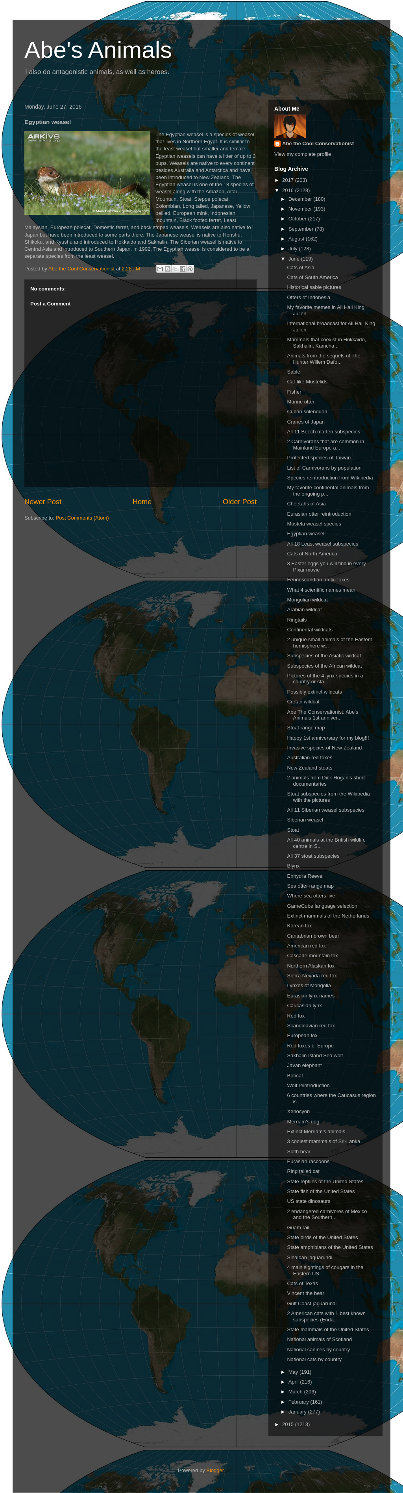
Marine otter (300, 402)
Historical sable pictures (314, 287)
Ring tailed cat (303, 1171)
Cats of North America (312, 554)
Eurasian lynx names (311, 996)
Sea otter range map (310, 886)
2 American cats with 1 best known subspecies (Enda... (326, 1316)
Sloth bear (298, 1151)
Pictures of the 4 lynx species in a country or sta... (325, 679)
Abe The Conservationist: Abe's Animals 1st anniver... (322, 715)
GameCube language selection (322, 906)
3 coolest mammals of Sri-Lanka (323, 1141)
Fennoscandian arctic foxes (318, 580)
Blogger (215, 1470)
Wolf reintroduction (308, 1085)
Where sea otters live (311, 896)
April (294, 1382)
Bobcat (295, 1076)
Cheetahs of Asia (306, 504)
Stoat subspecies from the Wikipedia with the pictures (328, 797)
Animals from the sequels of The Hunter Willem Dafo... (323, 359)
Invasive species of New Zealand (324, 748)
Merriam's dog (303, 1122)
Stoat (293, 830)
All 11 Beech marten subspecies (323, 432)
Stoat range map (306, 728)
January (298, 1412)
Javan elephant (304, 1065)
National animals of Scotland (319, 1339)
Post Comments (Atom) (82, 518)
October (298, 219)
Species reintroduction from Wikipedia (330, 478)
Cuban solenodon (307, 411)
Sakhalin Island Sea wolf (315, 1055)
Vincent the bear (305, 1293)
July (293, 249)
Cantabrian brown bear (313, 936)
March (296, 1392)
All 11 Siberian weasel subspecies (325, 810)
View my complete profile (302, 154)
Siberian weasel (305, 820)
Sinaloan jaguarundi (309, 1257)
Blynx (293, 866)
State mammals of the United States (328, 1329)
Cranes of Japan (305, 422)
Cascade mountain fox (312, 955)
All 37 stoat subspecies (313, 856)
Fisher (294, 392)
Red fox (296, 1016)
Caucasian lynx (304, 1005)
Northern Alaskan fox (311, 966)
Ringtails (297, 620)
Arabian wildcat (304, 609)
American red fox (306, 946)
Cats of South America (312, 277)
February (299, 1402)
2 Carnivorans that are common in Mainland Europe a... (325, 444)
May (293, 1372)
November (301, 209)
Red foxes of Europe (310, 1046)
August (297, 239)
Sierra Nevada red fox (311, 976)
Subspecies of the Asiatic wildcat (324, 656)
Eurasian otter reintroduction (319, 514)
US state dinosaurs (308, 1201)
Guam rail (298, 1227)
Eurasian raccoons (308, 1161)
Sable (293, 372)
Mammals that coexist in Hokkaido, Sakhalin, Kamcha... (326, 343)
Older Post (240, 502)
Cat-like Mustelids (307, 382)
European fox (302, 1035)
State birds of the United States (322, 1237)
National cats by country (314, 1359)
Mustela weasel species (314, 524)
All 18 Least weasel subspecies (322, 544)
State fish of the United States (321, 1191)
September (301, 229)
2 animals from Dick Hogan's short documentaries (326, 781)
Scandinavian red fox (311, 1026)
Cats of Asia (300, 267)
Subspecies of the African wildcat (324, 666)
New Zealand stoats (309, 768)
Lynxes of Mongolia (309, 985)
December (301, 199)
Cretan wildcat (303, 702)
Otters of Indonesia (308, 297)
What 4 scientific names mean (321, 590)
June (294, 259)
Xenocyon (298, 1111)
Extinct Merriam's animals (316, 1131)
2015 (288, 1424)
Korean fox (299, 926)
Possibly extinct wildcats (314, 692)
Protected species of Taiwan (319, 458)
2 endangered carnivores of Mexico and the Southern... (327, 1214)
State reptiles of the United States (325, 1181)
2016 (288, 190)
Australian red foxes (309, 757)
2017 (288, 180)
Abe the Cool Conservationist (318, 143)
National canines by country (318, 1349)
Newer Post (42, 502)
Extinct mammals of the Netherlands (328, 916)
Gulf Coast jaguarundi (311, 1303)
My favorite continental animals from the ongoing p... (328, 491)
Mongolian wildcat (307, 600)
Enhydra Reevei (305, 876)
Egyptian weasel (305, 534)
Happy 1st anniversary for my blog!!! (328, 738)
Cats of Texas (302, 1283)
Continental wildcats (310, 630)
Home (142, 502)
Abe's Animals (98, 50)
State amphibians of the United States (330, 1247)
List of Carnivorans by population (324, 468)
